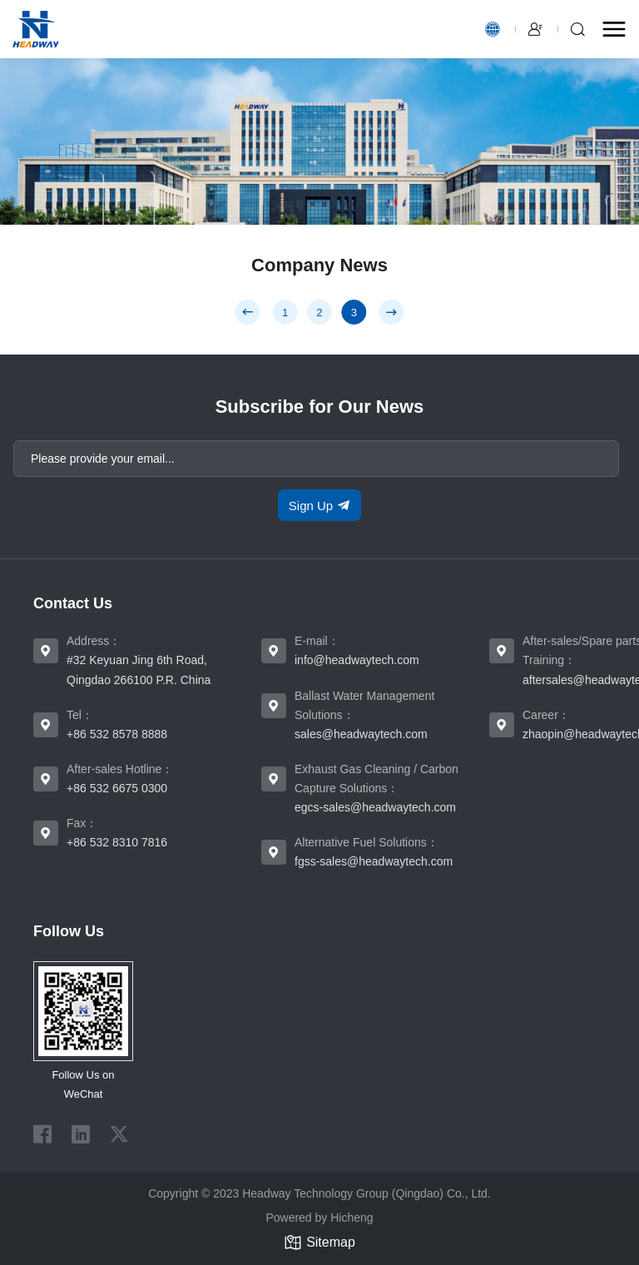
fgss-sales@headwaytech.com (374, 861)
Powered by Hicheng (319, 1217)
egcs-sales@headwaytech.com (375, 807)
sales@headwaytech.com (361, 734)
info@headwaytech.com (357, 660)
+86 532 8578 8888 (117, 734)
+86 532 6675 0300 (117, 788)
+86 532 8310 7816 (117, 842)
